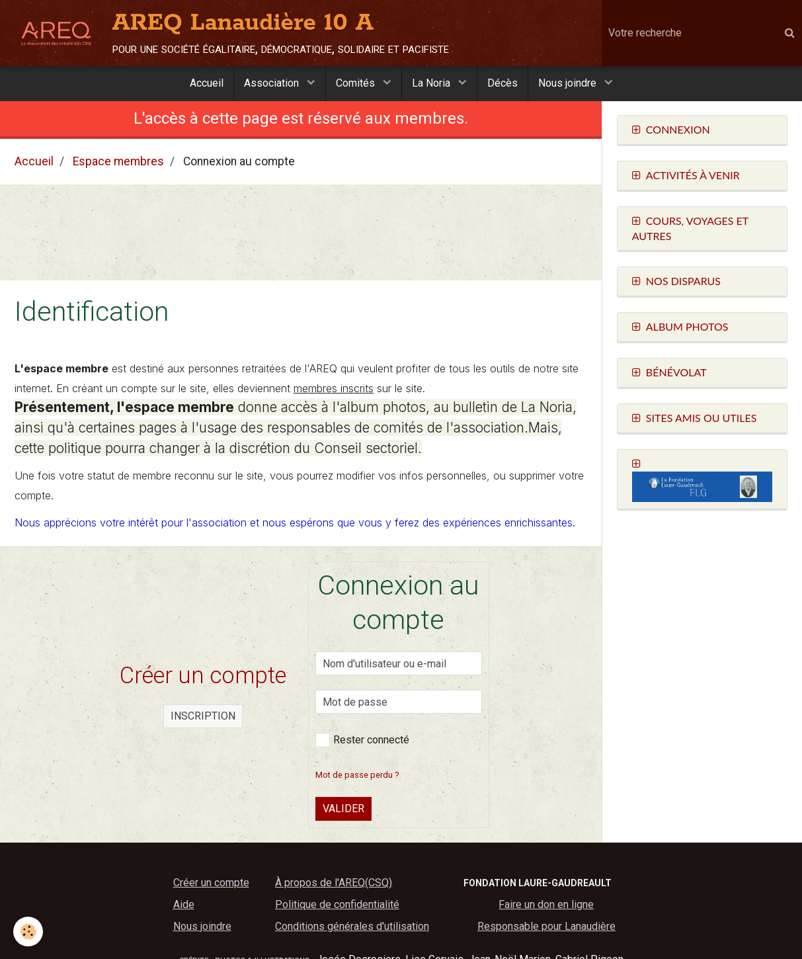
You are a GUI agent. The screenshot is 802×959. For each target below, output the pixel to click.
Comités (357, 83)
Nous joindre (568, 83)
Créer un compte (211, 883)
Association (272, 83)
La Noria (432, 83)
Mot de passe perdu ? (357, 775)
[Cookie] (28, 931)
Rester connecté (362, 740)
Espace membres (118, 162)
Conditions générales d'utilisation (352, 927)
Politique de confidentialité (337, 905)
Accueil (206, 83)
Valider (343, 809)
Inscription (203, 716)
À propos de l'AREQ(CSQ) (333, 883)
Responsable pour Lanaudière (546, 927)
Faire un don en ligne (546, 905)
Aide (183, 905)
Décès (502, 83)
